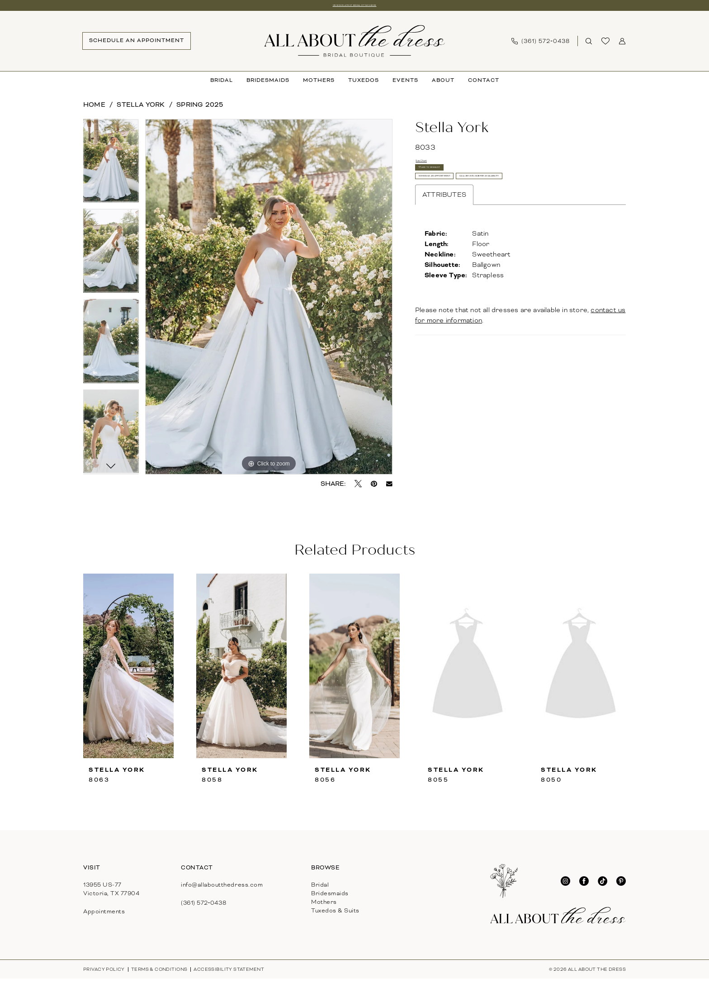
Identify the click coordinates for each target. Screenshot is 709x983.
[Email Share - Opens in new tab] (389, 488)
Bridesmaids (330, 898)
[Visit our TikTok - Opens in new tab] (602, 885)
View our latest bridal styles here (354, 7)
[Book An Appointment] (136, 45)
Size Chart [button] (433, 168)
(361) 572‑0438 (203, 907)
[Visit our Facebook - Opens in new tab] (584, 885)
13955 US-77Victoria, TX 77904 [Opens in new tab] (111, 894)
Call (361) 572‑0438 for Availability (487, 238)
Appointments (104, 916)
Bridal (320, 889)
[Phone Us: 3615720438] (540, 45)
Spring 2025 (199, 108)
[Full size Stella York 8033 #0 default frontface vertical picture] (269, 301)
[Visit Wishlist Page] (605, 45)
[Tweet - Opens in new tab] (358, 488)
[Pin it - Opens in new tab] (374, 488)
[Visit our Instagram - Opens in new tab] (565, 885)
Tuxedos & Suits (335, 915)
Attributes (444, 264)
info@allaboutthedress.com (222, 889)
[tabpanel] (111, 168)
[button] (622, 45)
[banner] (354, 45)
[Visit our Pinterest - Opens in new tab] (621, 885)
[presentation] (128, 670)
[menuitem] (136, 45)
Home (94, 108)
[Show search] (589, 45)
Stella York (141, 108)
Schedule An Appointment (472, 213)
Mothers (324, 906)
